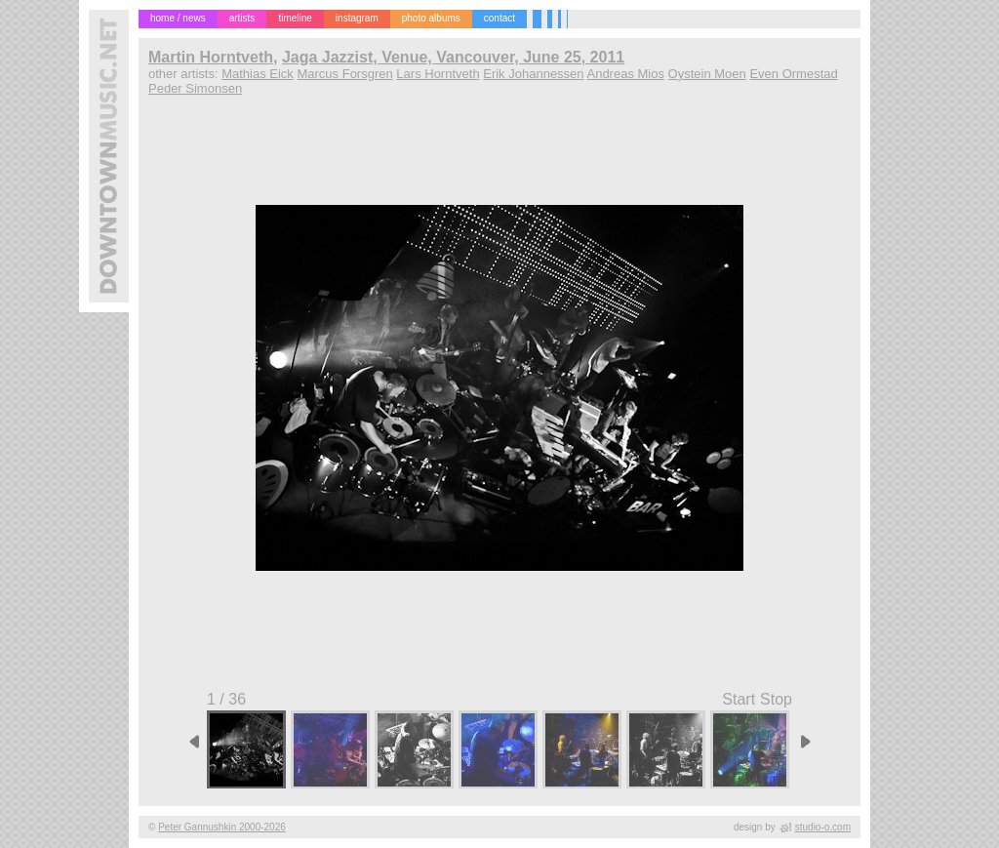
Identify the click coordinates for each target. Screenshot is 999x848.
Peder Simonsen (195, 88)
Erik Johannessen (533, 73)
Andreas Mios (624, 73)
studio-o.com (823, 827)
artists (242, 18)
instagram (357, 18)
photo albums (431, 18)
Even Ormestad (793, 73)
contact (499, 18)
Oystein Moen (707, 73)
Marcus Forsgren (344, 73)
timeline (294, 18)
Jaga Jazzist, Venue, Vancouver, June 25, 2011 (453, 57)
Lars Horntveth (437, 73)
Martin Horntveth (210, 57)
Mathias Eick (257, 73)
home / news (178, 18)
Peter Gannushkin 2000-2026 (222, 827)
